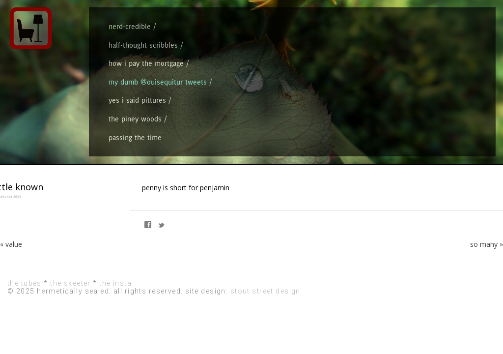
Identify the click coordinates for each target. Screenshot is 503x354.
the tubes (24, 297)
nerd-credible (120, 74)
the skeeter (70, 297)
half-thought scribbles (167, 74)
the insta (115, 297)
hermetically (436, 24)
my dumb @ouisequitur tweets (300, 74)
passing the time (458, 74)
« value (11, 258)
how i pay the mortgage (228, 74)
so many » (486, 258)
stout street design (265, 305)
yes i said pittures (365, 74)
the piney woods (412, 74)
